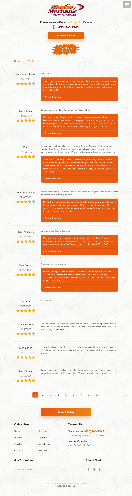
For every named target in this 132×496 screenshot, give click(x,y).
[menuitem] (26, 433)
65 (97, 395)
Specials (43, 437)
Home (18, 61)
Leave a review (66, 412)
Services (18, 437)
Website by (66, 486)
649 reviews (87, 22)
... (89, 395)
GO (64, 469)
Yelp (100, 471)
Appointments (45, 444)
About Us (18, 450)
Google (94, 471)
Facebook (88, 471)
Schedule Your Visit (66, 35)
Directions (43, 450)
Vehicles (18, 444)
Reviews (30, 61)
